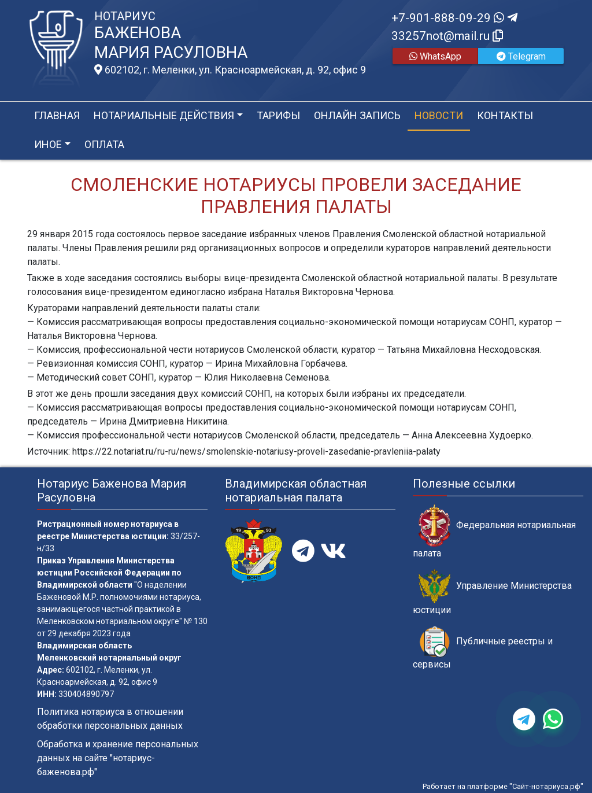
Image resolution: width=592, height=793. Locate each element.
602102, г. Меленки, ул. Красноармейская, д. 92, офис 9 (230, 70)
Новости (439, 115)
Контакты (505, 115)
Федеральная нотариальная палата (494, 531)
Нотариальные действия (164, 115)
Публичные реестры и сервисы (483, 648)
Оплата (104, 144)
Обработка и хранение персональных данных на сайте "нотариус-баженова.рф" (117, 758)
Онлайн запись (357, 115)
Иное (48, 144)
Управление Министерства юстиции (492, 592)
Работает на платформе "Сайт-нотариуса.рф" (503, 786)
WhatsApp (435, 56)
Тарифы (278, 115)
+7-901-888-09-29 (454, 18)
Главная (57, 115)
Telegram (521, 56)
